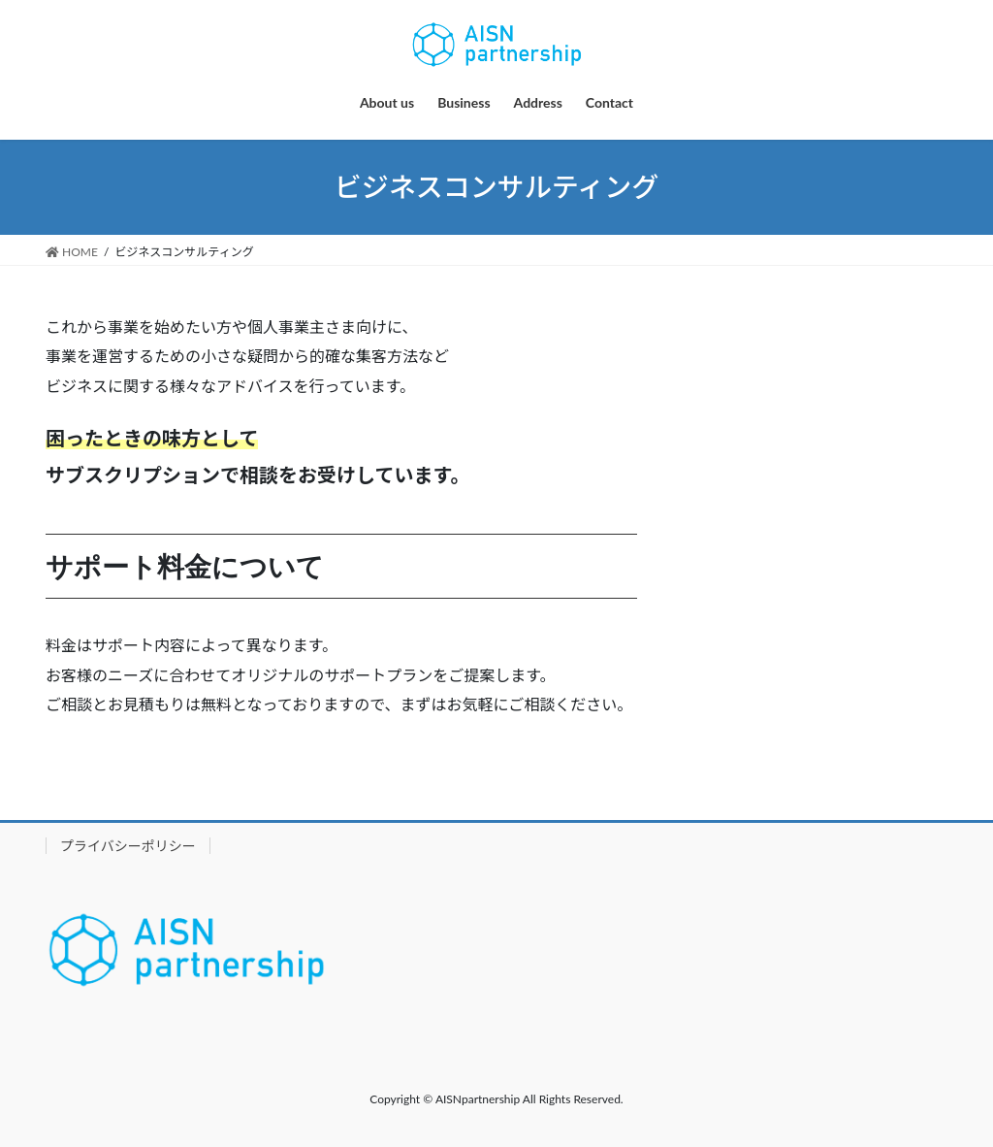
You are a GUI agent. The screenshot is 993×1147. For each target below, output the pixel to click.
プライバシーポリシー (128, 845)
